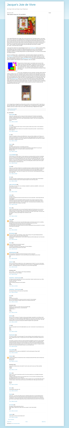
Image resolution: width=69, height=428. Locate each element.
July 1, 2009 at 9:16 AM (13, 274)
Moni (10, 177)
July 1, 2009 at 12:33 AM (13, 121)
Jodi (10, 325)
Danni (10, 125)
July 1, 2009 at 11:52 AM (13, 301)
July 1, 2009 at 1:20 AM (13, 151)
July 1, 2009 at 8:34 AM (13, 239)
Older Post (44, 421)
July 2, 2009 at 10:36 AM (13, 352)
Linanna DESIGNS (12, 154)
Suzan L (10, 144)
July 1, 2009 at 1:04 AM (13, 140)
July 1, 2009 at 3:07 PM (13, 312)
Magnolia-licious (10, 56)
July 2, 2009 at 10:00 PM (13, 384)
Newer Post (9, 421)
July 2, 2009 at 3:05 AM (13, 331)
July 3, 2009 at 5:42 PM (13, 401)
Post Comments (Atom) (16, 423)
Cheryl (10, 242)
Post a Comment (11, 419)
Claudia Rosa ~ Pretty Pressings (15, 277)
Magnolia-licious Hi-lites (26, 58)
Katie (10, 295)
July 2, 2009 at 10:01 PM (13, 390)
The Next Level (33, 47)
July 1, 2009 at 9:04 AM (13, 258)
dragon (10, 219)
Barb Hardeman (12, 233)
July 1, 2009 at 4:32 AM (13, 204)
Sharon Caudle (12, 114)
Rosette (10, 394)
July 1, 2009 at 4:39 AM (13, 216)
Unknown (11, 356)
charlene (10, 414)
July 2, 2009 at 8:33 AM (13, 346)
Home (27, 421)
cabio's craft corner (12, 184)
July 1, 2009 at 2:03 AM (13, 173)
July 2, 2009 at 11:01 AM (13, 361)
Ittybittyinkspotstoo (12, 252)
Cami (10, 166)
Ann (10, 134)
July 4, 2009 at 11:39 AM (13, 417)
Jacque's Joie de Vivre (21, 4)
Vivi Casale (11, 404)
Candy (10, 195)
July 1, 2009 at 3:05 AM (13, 191)
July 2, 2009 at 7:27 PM (13, 369)
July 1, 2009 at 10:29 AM (13, 292)
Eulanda (10, 315)
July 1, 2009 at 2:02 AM (13, 163)
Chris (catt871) (12, 349)
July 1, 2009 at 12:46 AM (13, 131)
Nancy (10, 207)
